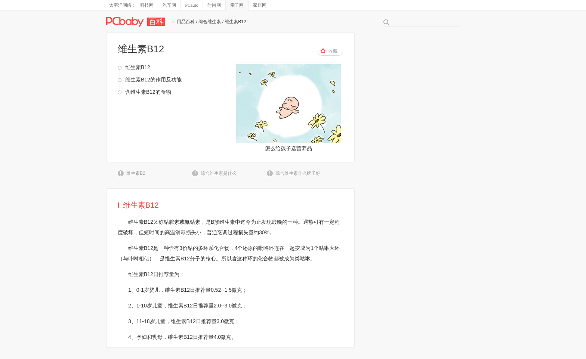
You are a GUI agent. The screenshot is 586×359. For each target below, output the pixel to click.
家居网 (259, 5)
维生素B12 (137, 67)
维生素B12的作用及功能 (153, 80)
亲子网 (237, 5)
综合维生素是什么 (219, 173)
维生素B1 (139, 248)
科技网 (147, 5)
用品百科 (186, 21)
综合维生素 (209, 21)
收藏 (328, 51)
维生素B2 (135, 173)
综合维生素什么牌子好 (297, 173)
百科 (156, 22)
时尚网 (214, 5)
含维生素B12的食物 (148, 92)
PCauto (191, 5)
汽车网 (169, 5)
